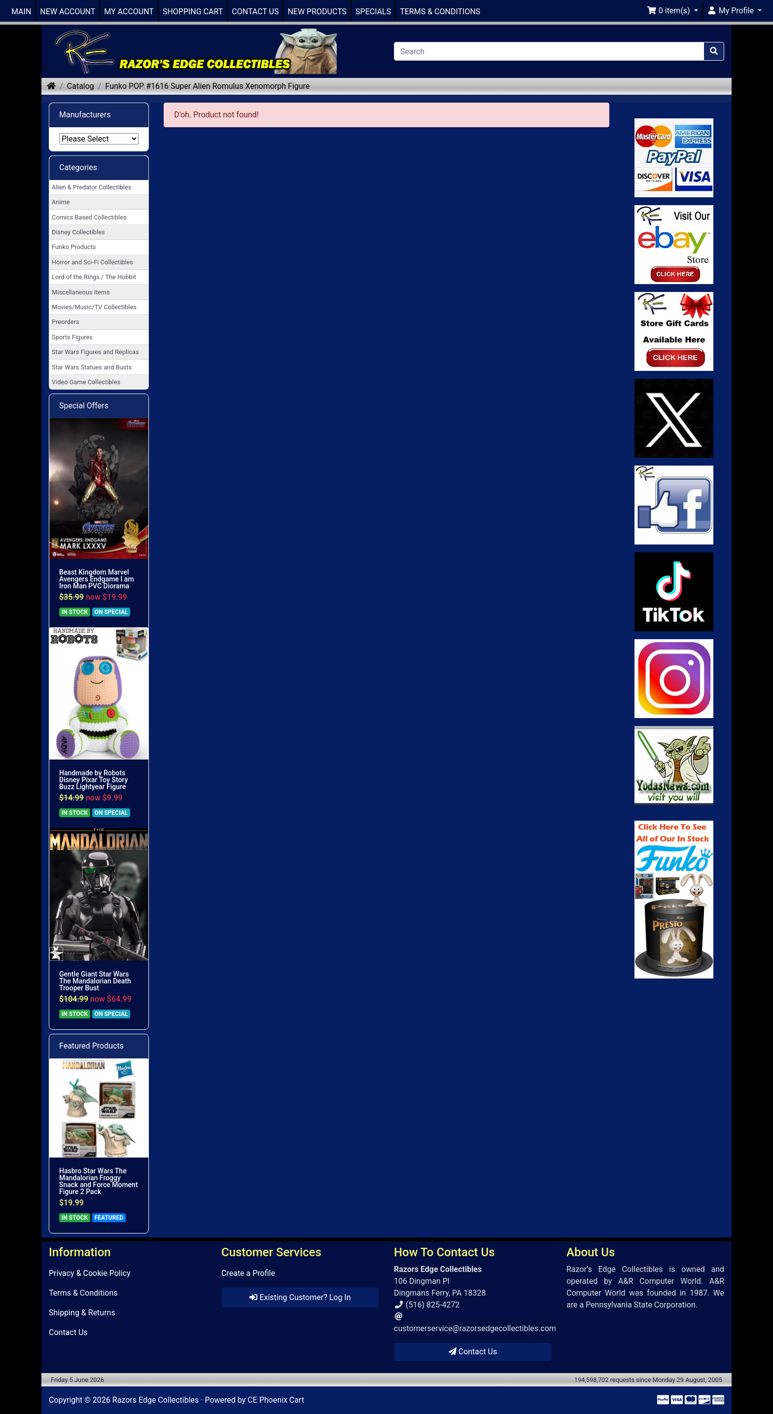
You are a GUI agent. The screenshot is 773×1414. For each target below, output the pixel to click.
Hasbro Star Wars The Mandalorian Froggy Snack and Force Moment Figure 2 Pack (98, 1181)
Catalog (80, 86)
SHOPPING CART (193, 11)
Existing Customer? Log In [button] (300, 1297)
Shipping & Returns (82, 1312)
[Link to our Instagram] (674, 678)
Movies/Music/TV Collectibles (94, 307)
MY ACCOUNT (129, 11)
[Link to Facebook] (674, 505)
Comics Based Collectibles (89, 217)
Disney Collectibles (78, 232)
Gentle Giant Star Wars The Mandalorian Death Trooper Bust (95, 981)
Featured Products (91, 1046)
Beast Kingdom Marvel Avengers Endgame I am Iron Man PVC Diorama (96, 579)
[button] (672, 11)
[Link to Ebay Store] (674, 244)
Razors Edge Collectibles (155, 1400)
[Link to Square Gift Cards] (674, 331)
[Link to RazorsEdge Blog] (674, 591)
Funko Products (74, 247)
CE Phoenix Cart (275, 1400)
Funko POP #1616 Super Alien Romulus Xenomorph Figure (207, 86)
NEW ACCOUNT (67, 11)
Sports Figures (72, 337)
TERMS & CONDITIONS (440, 11)
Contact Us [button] (473, 1351)
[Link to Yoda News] (674, 765)
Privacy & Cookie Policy (90, 1273)
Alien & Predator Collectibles (91, 187)
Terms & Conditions (83, 1293)
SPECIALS (373, 11)
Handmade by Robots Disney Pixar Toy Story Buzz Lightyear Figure (93, 779)
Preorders (65, 322)
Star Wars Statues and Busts (92, 367)
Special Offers (83, 405)
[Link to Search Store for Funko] (674, 900)
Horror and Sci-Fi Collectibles (92, 262)
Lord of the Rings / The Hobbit (94, 277)
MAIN (21, 11)
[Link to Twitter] (674, 418)
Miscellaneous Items (81, 292)
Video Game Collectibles (86, 382)
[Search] (549, 51)
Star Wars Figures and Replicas (95, 352)
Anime (61, 202)
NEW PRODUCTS (317, 11)
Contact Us (68, 1332)
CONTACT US (255, 11)
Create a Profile (248, 1273)
